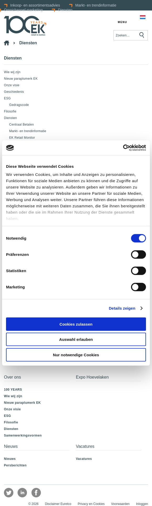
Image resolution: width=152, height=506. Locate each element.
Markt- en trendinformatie (95, 5)
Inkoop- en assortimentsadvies (35, 5)
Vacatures (84, 459)
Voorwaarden (120, 504)
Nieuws (10, 459)
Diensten (65, 10)
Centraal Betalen (21, 124)
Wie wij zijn (12, 72)
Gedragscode (19, 105)
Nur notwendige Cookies (76, 354)
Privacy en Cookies (91, 504)
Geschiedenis (14, 92)
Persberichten (15, 465)
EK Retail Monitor (22, 137)
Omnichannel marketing (23, 10)
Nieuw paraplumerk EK (21, 78)
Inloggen (142, 504)
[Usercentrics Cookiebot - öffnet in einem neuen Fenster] (123, 147)
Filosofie (10, 111)
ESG (7, 98)
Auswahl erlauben (76, 339)
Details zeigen (122, 308)
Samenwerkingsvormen (23, 435)
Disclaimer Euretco (58, 504)
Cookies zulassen (76, 324)
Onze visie (11, 85)
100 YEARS (13, 389)
